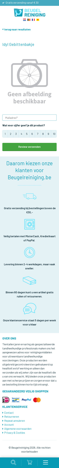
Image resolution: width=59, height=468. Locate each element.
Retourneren (11, 416)
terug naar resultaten (17, 29)
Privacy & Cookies (14, 432)
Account (9, 424)
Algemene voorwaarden (17, 428)
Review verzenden (29, 146)
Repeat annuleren (14, 420)
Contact (9, 412)
